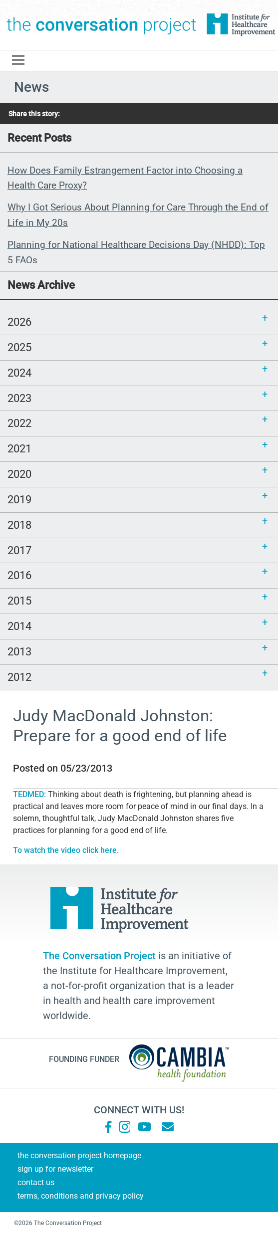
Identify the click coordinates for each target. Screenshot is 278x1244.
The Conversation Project (101, 25)
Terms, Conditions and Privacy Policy (80, 1196)
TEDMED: (30, 794)
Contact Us (35, 1182)
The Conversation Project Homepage (79, 1155)
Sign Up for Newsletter (55, 1169)
